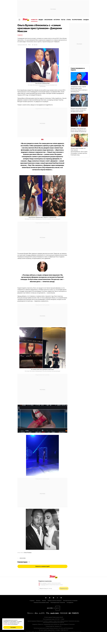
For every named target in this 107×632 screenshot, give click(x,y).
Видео (41, 19)
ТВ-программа (77, 19)
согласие (5, 624)
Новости (34, 19)
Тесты (63, 19)
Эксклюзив (48, 19)
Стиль (68, 19)
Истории (57, 19)
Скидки (86, 19)
